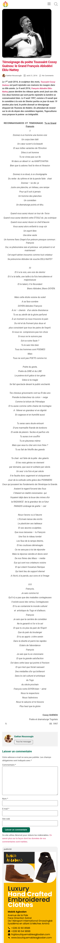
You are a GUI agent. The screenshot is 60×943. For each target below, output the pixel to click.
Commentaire (9, 765)
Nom (5, 799)
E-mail (5, 809)
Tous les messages (23, 742)
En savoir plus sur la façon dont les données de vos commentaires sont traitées (27, 838)
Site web (6, 819)
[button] (49, 4)
